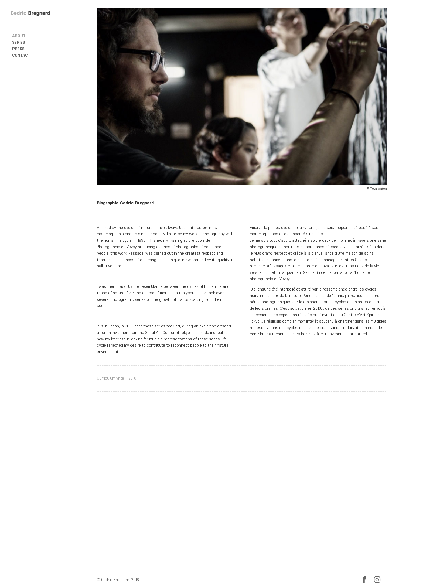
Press (18, 48)
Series (18, 41)
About (18, 35)
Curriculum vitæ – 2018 (116, 378)
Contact (21, 54)
